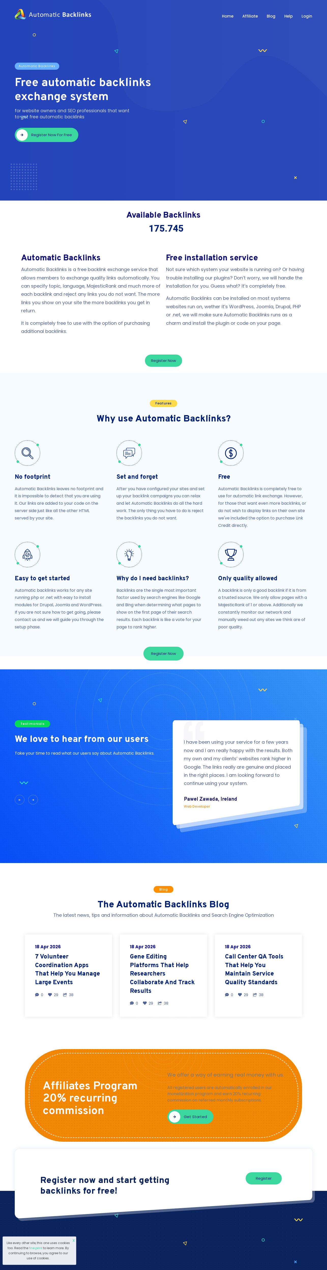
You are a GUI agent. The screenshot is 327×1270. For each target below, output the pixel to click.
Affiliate (250, 16)
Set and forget (137, 477)
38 (68, 994)
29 (53, 994)
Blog (271, 16)
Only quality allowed (247, 579)
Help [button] (288, 16)
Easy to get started (42, 579)
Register (264, 1178)
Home (227, 16)
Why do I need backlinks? (152, 579)
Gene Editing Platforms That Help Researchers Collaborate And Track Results (162, 974)
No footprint (32, 477)
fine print (35, 1248)
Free (224, 477)
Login (307, 16)
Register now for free (44, 135)
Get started (188, 1117)
